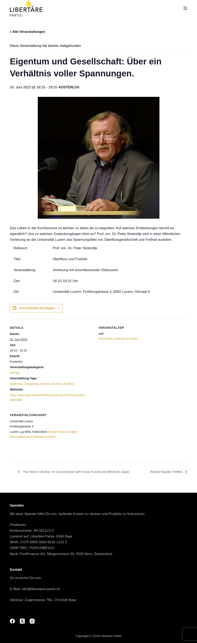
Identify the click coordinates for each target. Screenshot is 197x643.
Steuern (56, 384)
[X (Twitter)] (22, 621)
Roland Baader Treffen (166, 471)
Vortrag (14, 372)
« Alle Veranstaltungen (27, 31)
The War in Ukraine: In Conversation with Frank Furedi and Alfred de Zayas (77, 471)
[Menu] (185, 8)
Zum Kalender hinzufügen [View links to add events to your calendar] (37, 308)
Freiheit (45, 384)
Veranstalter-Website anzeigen (118, 338)
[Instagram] (32, 621)
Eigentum (16, 384)
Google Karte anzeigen (62, 431)
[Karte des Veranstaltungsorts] (165, 435)
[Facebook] (12, 621)
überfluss (69, 384)
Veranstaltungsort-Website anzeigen (33, 436)
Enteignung (31, 384)
